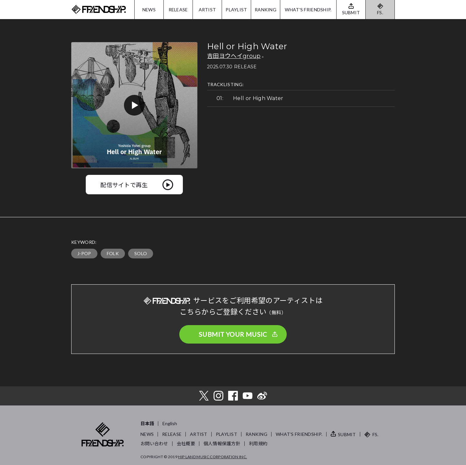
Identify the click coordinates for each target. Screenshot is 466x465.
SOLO (140, 253)
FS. (380, 12)
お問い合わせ (154, 443)
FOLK (113, 253)
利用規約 (258, 443)
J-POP (84, 253)
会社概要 (186, 443)
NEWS (149, 9)
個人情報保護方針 (222, 443)
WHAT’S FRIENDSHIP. (299, 434)
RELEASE (178, 9)
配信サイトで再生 (124, 184)
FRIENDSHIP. (98, 9)
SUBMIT (347, 434)
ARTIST (207, 9)
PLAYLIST (236, 9)
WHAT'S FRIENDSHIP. (308, 9)
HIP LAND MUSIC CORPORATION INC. (212, 456)
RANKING (265, 9)
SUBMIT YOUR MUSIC (233, 334)
